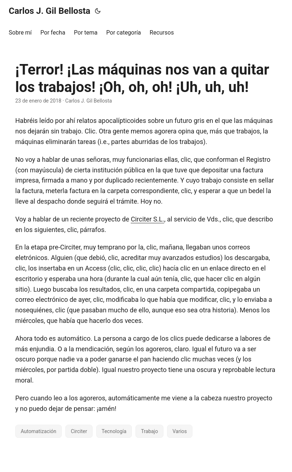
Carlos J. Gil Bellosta (49, 11)
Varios (180, 431)
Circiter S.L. (147, 219)
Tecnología (114, 431)
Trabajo (149, 431)
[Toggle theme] (97, 11)
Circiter (79, 431)
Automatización (38, 431)
